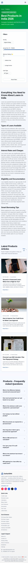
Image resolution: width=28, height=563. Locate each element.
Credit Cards (4, 496)
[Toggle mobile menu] (25, 2)
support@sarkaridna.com (9, 549)
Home (2, 9)
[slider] (3, 49)
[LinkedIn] (15, 489)
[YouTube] (2, 489)
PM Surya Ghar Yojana (6, 517)
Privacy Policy (4, 540)
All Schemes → (4, 529)
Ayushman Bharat (5, 523)
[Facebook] (9, 489)
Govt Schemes (4, 504)
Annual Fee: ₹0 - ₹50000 (9, 48)
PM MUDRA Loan (5, 525)
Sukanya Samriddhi (5, 527)
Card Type (5, 70)
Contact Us (3, 538)
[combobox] (8, 42)
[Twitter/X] (12, 489)
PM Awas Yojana (5, 521)
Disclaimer (3, 544)
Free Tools (3, 508)
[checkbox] (3, 60)
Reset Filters (14, 79)
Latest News (4, 510)
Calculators (3, 500)
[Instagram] (5, 489)
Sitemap (3, 546)
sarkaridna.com (4, 485)
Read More (6, 289)
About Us (3, 536)
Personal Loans (4, 498)
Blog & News (4, 502)
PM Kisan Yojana (5, 519)
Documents (3, 506)
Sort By (4, 39)
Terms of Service (5, 542)
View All (25, 249)
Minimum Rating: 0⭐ (8, 54)
